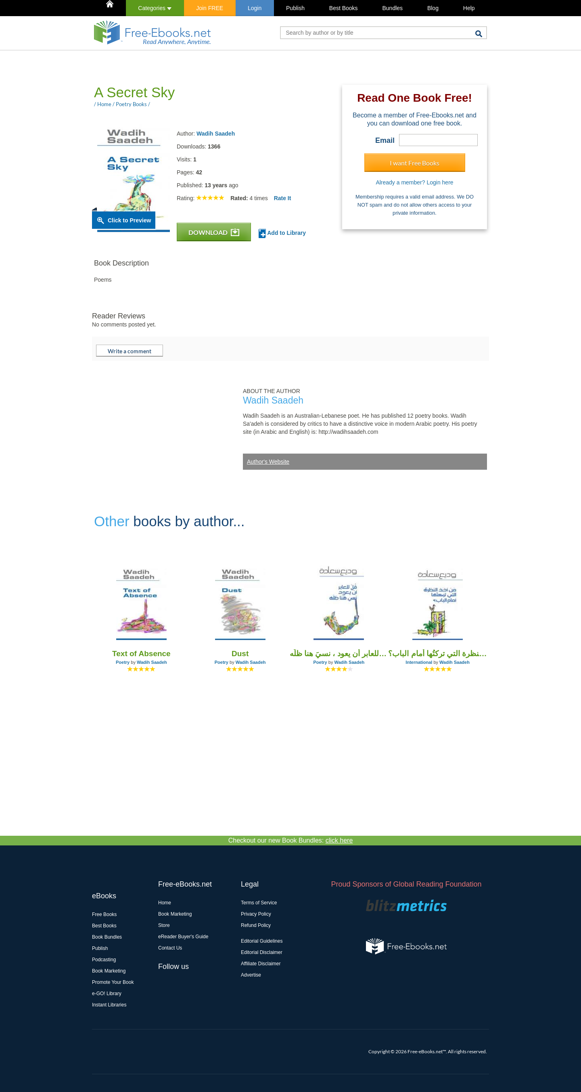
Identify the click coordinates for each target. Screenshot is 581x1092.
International (418, 662)
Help (469, 8)
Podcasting (104, 959)
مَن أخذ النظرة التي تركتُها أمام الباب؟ (437, 653)
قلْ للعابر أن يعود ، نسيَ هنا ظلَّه (339, 653)
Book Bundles (107, 937)
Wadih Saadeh (215, 133)
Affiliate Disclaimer (260, 963)
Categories (154, 8)
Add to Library (282, 233)
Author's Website (268, 461)
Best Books (343, 8)
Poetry (123, 662)
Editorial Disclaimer (261, 952)
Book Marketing (108, 971)
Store (164, 925)
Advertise (251, 975)
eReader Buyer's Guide (183, 936)
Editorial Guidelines (261, 941)
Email (385, 140)
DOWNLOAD (213, 232)
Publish (295, 8)
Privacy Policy (256, 914)
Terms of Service (259, 903)
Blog (433, 8)
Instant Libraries (109, 1005)
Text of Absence (141, 653)
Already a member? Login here (414, 182)
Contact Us (170, 948)
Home (164, 903)
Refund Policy (256, 925)
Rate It (282, 198)
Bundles (392, 8)
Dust (240, 653)
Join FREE (209, 8)
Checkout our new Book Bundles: (290, 840)
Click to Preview (129, 220)
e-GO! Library (106, 993)
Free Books (104, 914)
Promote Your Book (113, 982)
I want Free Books (414, 163)
